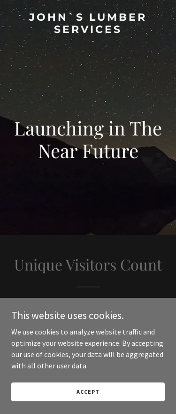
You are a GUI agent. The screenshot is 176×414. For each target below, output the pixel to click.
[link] (88, 30)
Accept (88, 391)
